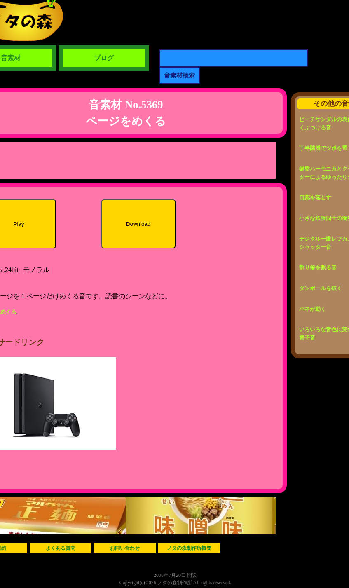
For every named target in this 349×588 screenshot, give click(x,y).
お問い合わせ (125, 548)
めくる (8, 312)
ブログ (104, 57)
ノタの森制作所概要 (189, 548)
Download (138, 224)
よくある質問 (60, 548)
